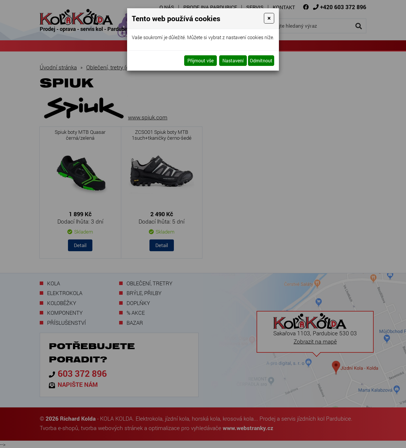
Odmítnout (261, 60)
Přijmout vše (200, 60)
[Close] (269, 18)
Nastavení (233, 60)
